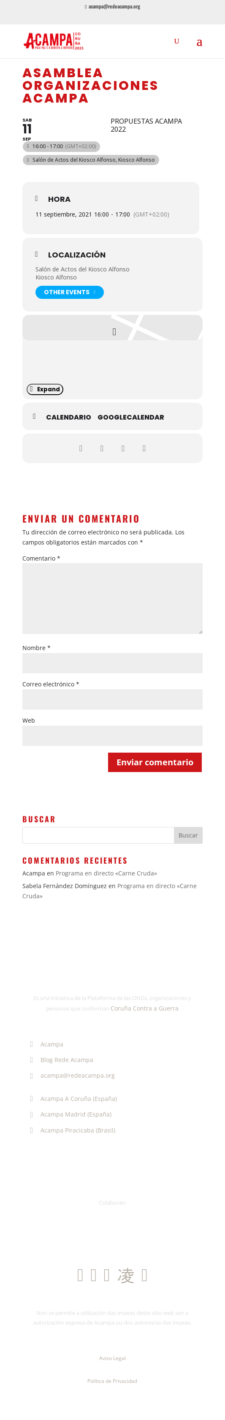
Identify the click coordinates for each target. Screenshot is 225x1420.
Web (28, 720)
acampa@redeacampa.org (71, 1075)
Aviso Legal (112, 1358)
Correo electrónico (50, 684)
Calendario (68, 417)
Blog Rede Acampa (60, 1060)
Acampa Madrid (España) (69, 1114)
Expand (45, 389)
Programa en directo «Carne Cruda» (106, 873)
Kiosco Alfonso (56, 277)
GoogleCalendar (131, 417)
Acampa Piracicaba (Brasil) (71, 1130)
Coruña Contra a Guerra (145, 1008)
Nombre (36, 648)
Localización (77, 255)
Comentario (41, 558)
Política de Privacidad (112, 1381)
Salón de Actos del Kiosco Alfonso (82, 269)
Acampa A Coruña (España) (72, 1099)
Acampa (45, 1044)
